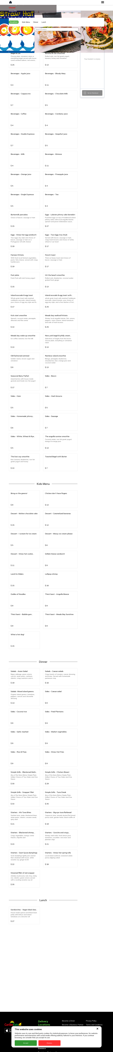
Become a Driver (68, 1021)
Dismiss (49, 1043)
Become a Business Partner (72, 1025)
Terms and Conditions (94, 1025)
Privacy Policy (91, 1021)
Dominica (42, 1048)
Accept (25, 1043)
